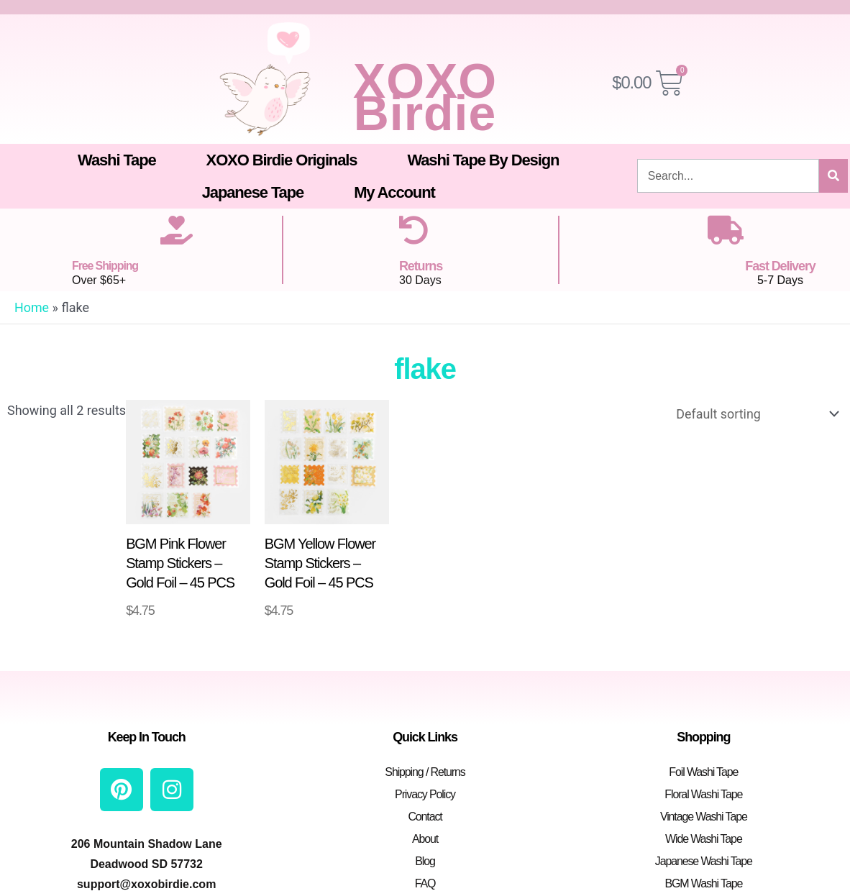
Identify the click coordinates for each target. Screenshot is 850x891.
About (425, 839)
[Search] (833, 176)
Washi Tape (117, 160)
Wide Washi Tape (703, 839)
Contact (425, 816)
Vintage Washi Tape (703, 816)
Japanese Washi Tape (703, 861)
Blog (425, 861)
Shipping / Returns (425, 772)
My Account (394, 192)
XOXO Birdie (425, 96)
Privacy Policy (425, 794)
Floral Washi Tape (703, 794)
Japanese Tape (252, 192)
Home (31, 307)
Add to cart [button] (170, 623)
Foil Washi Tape (703, 772)
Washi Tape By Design (483, 160)
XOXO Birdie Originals (281, 160)
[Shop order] (754, 414)
